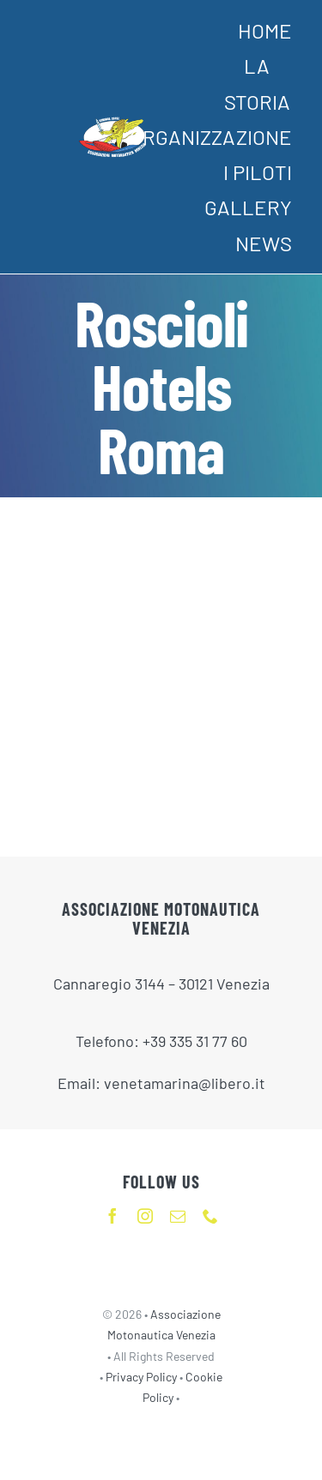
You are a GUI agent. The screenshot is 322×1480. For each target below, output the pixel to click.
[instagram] (145, 1216)
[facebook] (112, 1216)
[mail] (177, 1216)
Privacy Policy (142, 1376)
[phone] (210, 1216)
